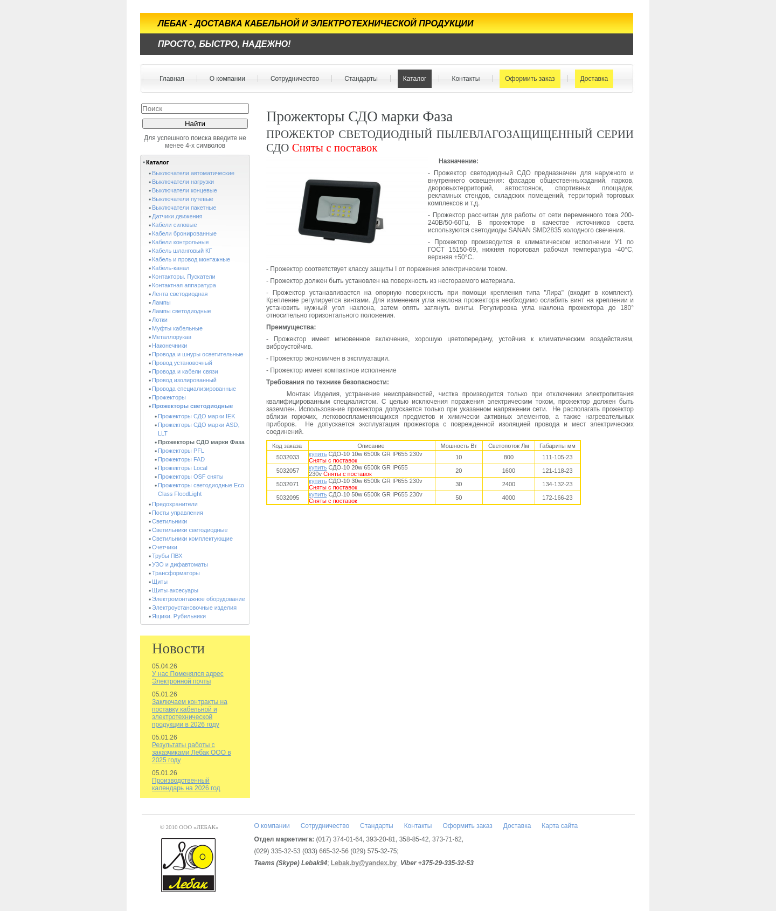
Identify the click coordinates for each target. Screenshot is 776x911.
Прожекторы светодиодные (192, 406)
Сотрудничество (292, 78)
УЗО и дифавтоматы (180, 564)
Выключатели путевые (182, 199)
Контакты (463, 78)
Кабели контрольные (180, 242)
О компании (225, 78)
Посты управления (177, 512)
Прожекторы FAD (181, 459)
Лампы (161, 302)
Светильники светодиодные (190, 530)
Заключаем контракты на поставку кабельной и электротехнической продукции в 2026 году (189, 713)
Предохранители (175, 504)
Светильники (169, 521)
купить (318, 454)
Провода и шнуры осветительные (198, 354)
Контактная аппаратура (184, 285)
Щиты (160, 581)
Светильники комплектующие (192, 538)
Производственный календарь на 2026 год (186, 784)
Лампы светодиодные (181, 311)
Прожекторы (169, 397)
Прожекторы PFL (181, 450)
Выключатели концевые (184, 190)
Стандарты (358, 78)
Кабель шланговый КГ (182, 250)
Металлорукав (171, 337)
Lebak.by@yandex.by (364, 863)
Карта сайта (560, 826)
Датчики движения (177, 216)
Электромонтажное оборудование (198, 599)
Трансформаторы (176, 573)
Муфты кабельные (177, 328)
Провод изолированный (184, 380)
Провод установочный (182, 363)
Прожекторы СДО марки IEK (196, 416)
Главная (172, 78)
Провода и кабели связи (185, 371)
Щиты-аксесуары (175, 590)
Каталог (412, 78)
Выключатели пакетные (184, 207)
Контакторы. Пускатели (184, 276)
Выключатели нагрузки (183, 181)
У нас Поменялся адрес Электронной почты (188, 677)
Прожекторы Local (182, 468)
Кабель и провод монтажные (191, 259)
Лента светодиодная (179, 294)
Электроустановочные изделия (194, 607)
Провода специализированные (194, 388)
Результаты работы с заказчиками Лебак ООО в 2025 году (191, 752)
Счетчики (164, 547)
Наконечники (169, 345)
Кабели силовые (174, 225)
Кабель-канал (170, 268)
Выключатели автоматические (193, 173)
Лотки (160, 319)
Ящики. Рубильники (179, 616)
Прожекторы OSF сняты (191, 476)
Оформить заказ (527, 78)
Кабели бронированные (184, 233)
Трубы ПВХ (167, 556)
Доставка (592, 78)
